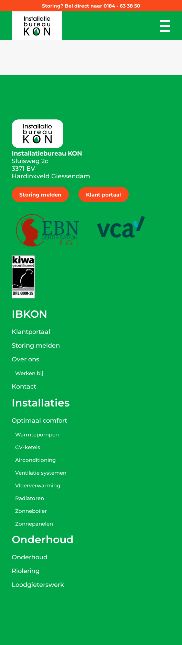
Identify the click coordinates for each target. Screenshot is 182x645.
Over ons (25, 359)
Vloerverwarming (37, 485)
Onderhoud (29, 557)
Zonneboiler (31, 511)
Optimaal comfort (39, 420)
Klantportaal (31, 332)
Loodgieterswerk (38, 585)
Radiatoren (29, 498)
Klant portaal (103, 194)
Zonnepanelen (34, 523)
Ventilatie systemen (40, 472)
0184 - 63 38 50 (122, 6)
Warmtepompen (37, 434)
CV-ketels (27, 447)
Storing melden (40, 194)
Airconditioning (35, 460)
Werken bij (29, 373)
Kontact (24, 386)
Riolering (26, 571)
